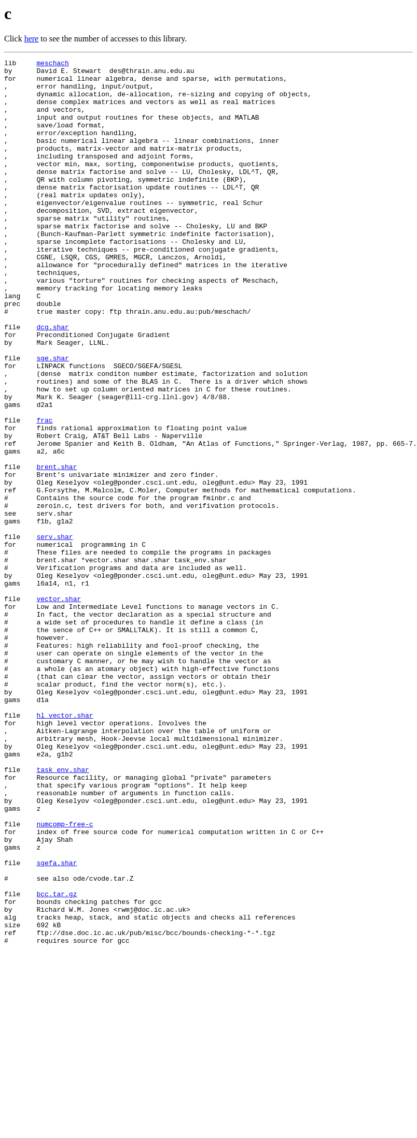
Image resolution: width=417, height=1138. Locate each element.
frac (44, 493)
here (31, 38)
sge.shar (52, 418)
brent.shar (56, 548)
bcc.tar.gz (56, 1061)
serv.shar (54, 632)
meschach (52, 64)
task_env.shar (62, 912)
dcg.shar (52, 381)
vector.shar (58, 707)
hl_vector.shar (64, 847)
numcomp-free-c (64, 977)
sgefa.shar (56, 1024)
